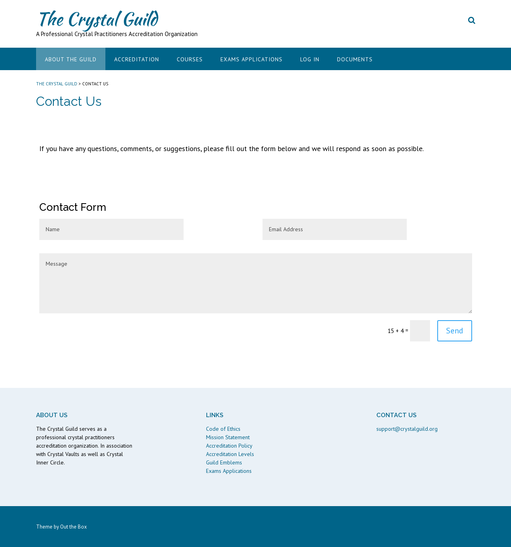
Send (454, 330)
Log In (309, 59)
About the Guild (71, 59)
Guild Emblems (224, 462)
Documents (355, 59)
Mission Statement (228, 437)
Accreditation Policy (229, 445)
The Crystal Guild (96, 19)
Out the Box (73, 526)
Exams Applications (251, 59)
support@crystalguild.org (407, 428)
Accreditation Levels (230, 454)
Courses (190, 59)
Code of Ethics (223, 428)
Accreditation (136, 59)
